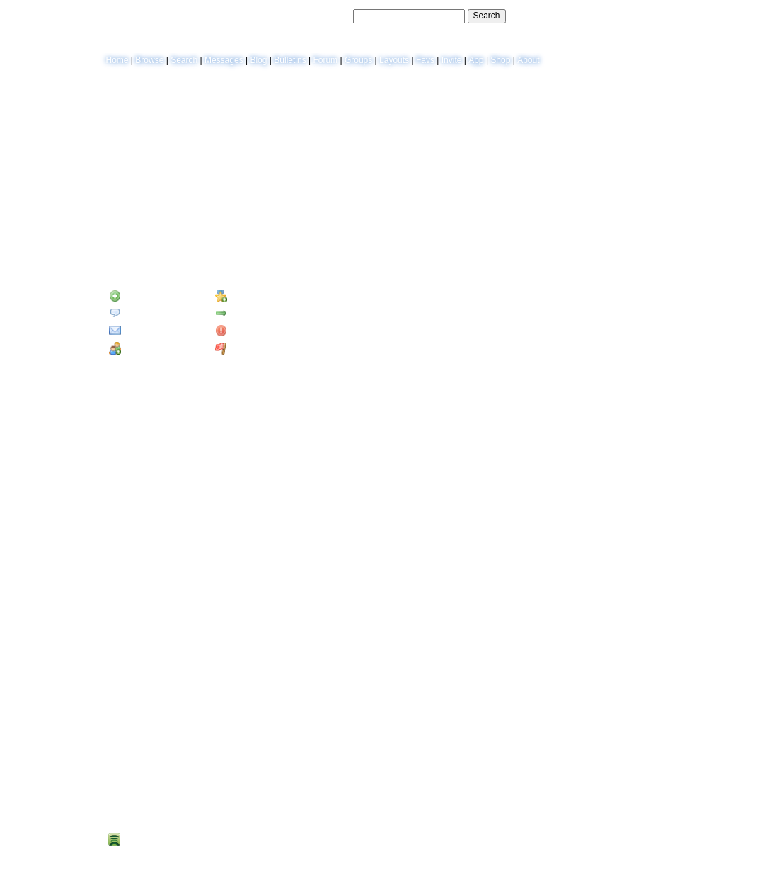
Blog (258, 60)
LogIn (614, 16)
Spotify (129, 840)
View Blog (470, 100)
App (475, 60)
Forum (325, 60)
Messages (223, 60)
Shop (500, 60)
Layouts (394, 60)
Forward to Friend (255, 313)
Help (589, 16)
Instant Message (146, 331)
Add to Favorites (252, 296)
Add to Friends (143, 296)
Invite (451, 60)
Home (117, 60)
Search (486, 16)
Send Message (142, 313)
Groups (358, 60)
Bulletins (290, 60)
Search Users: (324, 16)
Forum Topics (186, 249)
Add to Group (141, 348)
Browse (149, 60)
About (528, 60)
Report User (245, 348)
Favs (425, 60)
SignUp (646, 16)
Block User (242, 331)
